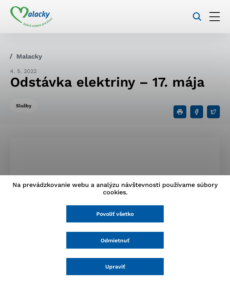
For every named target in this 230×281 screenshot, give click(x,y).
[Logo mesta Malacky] (31, 16)
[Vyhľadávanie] (197, 16)
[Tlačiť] (179, 111)
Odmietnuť (115, 240)
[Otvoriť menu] (214, 16)
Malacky (29, 56)
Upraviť (115, 266)
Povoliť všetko (115, 214)
